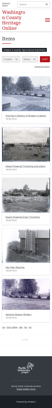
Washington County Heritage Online (13, 20)
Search (47, 4)
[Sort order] (30, 59)
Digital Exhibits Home (26, 389)
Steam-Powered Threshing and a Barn (25, 166)
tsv (25, 327)
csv (3, 327)
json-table (12, 327)
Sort (45, 59)
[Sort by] (11, 59)
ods (21, 327)
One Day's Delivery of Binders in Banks (26, 115)
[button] (47, 20)
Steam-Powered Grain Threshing (23, 217)
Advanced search (6, 4)
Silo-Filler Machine (15, 267)
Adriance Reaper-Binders (18, 314)
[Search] (33, 4)
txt (30, 327)
